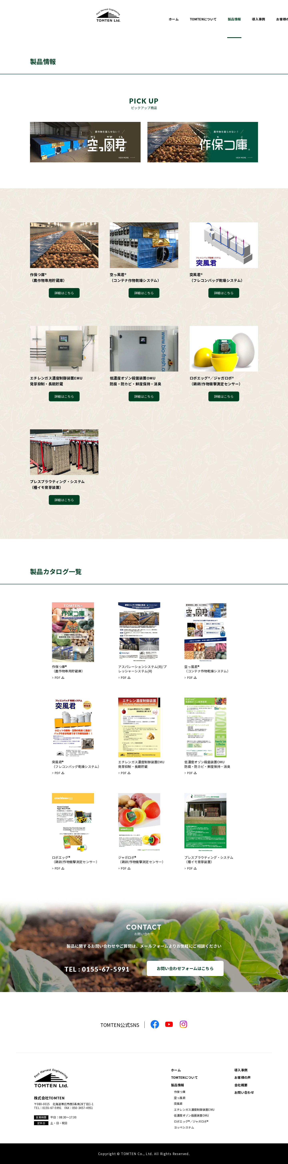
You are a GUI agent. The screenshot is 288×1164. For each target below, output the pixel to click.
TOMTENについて (125, 17)
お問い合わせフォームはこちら (185, 968)
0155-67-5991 (106, 969)
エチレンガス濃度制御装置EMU (194, 1110)
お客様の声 (206, 17)
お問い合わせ (259, 17)
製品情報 (156, 17)
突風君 (178, 1104)
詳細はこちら (64, 292)
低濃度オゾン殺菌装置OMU (191, 1115)
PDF (57, 678)
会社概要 (232, 17)
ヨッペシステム (184, 1127)
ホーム (95, 17)
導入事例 (180, 17)
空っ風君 (179, 1098)
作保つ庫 (179, 1092)
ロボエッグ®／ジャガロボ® (191, 1121)
